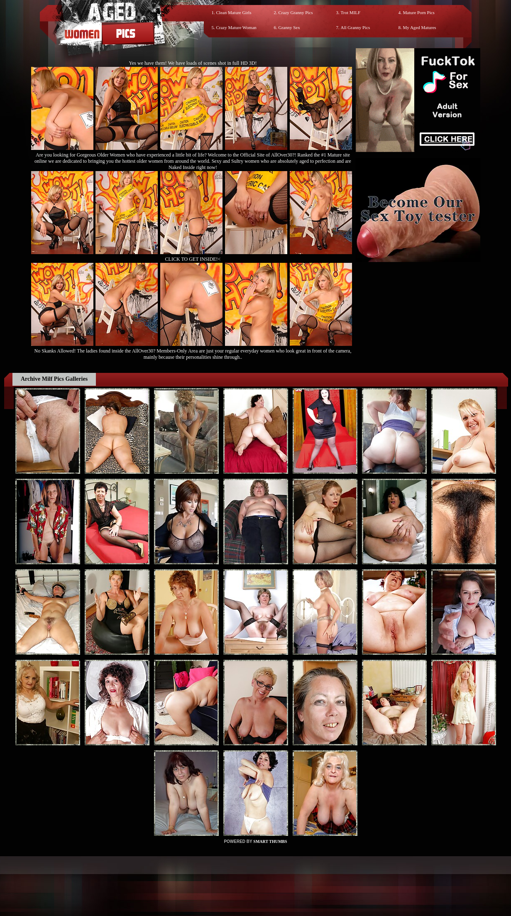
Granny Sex (289, 27)
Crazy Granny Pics (296, 12)
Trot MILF (351, 12)
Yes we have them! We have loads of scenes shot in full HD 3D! (193, 63)
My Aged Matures (419, 27)
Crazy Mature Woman (236, 27)
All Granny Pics (355, 27)
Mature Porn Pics (419, 12)
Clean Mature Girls (234, 12)
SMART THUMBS (270, 841)
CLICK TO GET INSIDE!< (193, 259)
